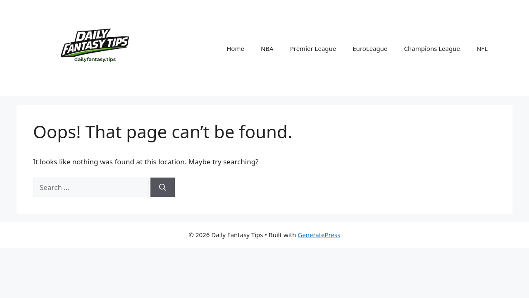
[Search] (162, 187)
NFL (482, 48)
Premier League (313, 48)
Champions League (432, 48)
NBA (267, 48)
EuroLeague (370, 48)
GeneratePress (319, 235)
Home (235, 48)
